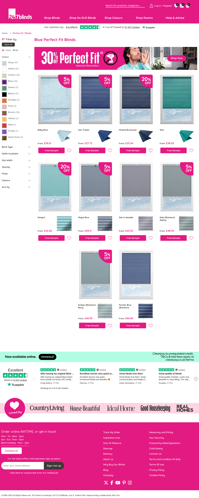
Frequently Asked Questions (164, 443)
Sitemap (107, 448)
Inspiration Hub (111, 437)
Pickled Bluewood (127, 130)
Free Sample (51, 150)
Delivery (107, 453)
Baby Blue (43, 130)
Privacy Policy (156, 469)
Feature (6, 180)
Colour (5, 57)
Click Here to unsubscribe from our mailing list (34, 472)
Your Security (156, 437)
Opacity (6, 167)
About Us (108, 459)
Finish (5, 173)
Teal (162, 130)
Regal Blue (83, 217)
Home (5, 33)
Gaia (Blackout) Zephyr (167, 218)
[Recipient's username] (22, 465)
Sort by (5, 187)
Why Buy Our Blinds (114, 464)
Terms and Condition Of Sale (164, 459)
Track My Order (111, 432)
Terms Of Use (156, 464)
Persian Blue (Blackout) (125, 306)
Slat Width (7, 160)
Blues (15, 50)
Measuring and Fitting (161, 432)
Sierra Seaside (126, 217)
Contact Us (11, 450)
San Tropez (83, 130)
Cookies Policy (157, 475)
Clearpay (108, 475)
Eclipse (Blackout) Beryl (87, 306)
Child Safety (156, 448)
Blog (105, 469)
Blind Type (7, 147)
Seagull (41, 217)
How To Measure (112, 443)
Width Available (10, 153)
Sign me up (54, 465)
